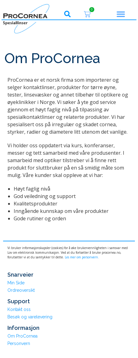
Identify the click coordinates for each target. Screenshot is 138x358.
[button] (67, 14)
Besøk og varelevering (29, 316)
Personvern (18, 343)
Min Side (15, 282)
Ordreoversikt (21, 290)
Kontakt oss (19, 309)
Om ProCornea (22, 336)
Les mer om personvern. (82, 257)
